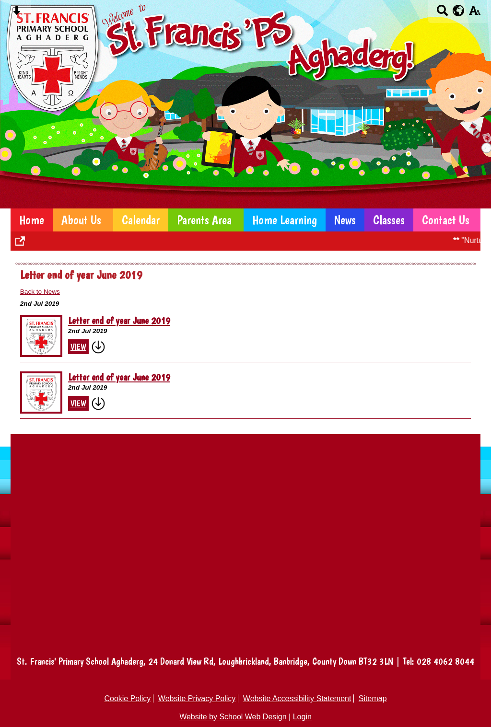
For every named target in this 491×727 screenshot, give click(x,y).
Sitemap (373, 698)
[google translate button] (459, 10)
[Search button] (442, 14)
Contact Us (445, 220)
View (78, 347)
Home (31, 220)
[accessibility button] (474, 14)
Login (302, 717)
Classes (389, 220)
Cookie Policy (127, 698)
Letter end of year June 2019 (119, 320)
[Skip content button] (16, 14)
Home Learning (284, 220)
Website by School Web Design (233, 717)
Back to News (40, 291)
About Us (81, 220)
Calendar (141, 220)
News (345, 220)
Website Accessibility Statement (297, 698)
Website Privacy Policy (197, 698)
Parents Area (204, 220)
